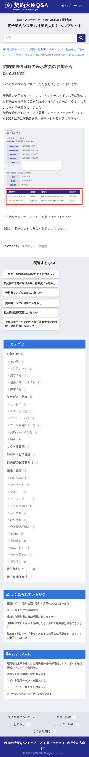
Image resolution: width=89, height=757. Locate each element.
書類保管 (18, 541)
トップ (66, 5)
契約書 (17, 534)
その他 (17, 362)
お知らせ (15, 354)
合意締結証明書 (22, 527)
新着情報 (18, 375)
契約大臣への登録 (24, 432)
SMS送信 (19, 478)
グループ (18, 492)
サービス (18, 404)
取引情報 (18, 520)
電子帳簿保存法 (20, 577)
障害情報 (18, 389)
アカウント (20, 485)
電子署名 (18, 562)
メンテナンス (21, 369)
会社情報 (18, 513)
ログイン (79, 5)
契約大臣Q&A (26, 6)
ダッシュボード (22, 499)
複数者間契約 (21, 555)
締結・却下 (20, 548)
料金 (16, 439)
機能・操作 (17, 470)
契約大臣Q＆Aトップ (20, 743)
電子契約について (21, 569)
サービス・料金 (20, 397)
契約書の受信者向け (23, 462)
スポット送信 (21, 411)
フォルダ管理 (21, 506)
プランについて (22, 418)
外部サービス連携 (21, 454)
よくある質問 (18, 446)
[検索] (81, 38)
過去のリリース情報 (34, 246)
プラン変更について (25, 425)
